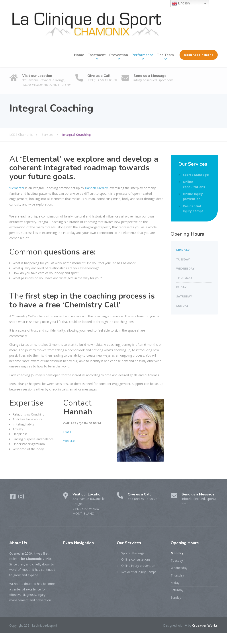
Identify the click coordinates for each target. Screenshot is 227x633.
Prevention (118, 54)
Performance (142, 54)
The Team (165, 54)
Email (67, 432)
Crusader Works (205, 625)
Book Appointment (198, 55)
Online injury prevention (193, 196)
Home (79, 54)
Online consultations (194, 184)
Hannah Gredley (96, 188)
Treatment (97, 54)
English (181, 3)
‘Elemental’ (16, 188)
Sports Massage (196, 175)
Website (69, 441)
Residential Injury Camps (193, 208)
